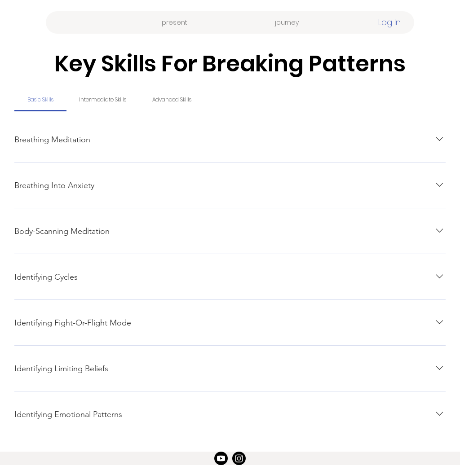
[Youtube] (221, 458)
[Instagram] (239, 458)
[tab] (40, 99)
